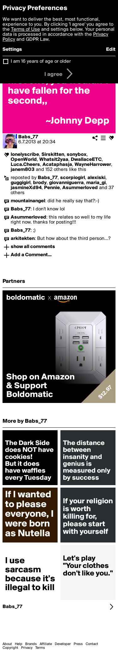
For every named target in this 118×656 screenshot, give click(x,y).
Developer (63, 644)
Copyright (10, 648)
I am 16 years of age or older (41, 61)
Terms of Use (25, 29)
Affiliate (46, 644)
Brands (31, 644)
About (7, 644)
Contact (92, 644)
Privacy (26, 648)
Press (78, 644)
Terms (40, 648)
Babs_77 (28, 137)
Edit (110, 49)
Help (18, 644)
